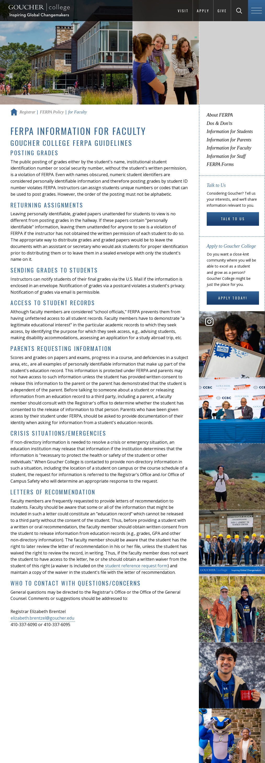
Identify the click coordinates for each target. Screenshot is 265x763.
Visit (183, 10)
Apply (203, 10)
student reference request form (136, 566)
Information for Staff (226, 156)
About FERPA (220, 115)
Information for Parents (229, 139)
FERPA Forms (220, 164)
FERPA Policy (52, 112)
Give (222, 10)
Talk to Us (233, 218)
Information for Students (230, 131)
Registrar (27, 112)
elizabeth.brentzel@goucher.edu (42, 618)
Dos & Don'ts (220, 123)
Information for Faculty (229, 148)
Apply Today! (232, 297)
